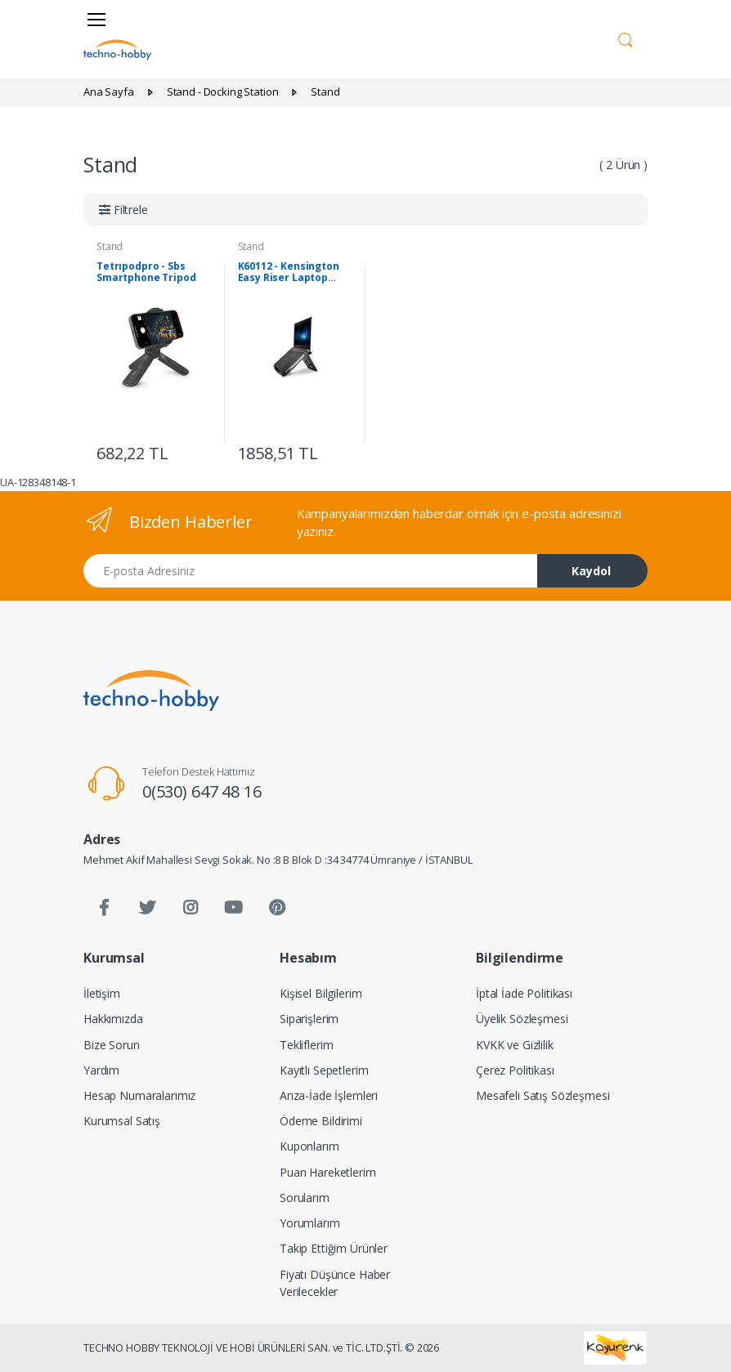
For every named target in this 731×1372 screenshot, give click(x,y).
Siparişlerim (309, 1018)
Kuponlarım (309, 1146)
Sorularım (305, 1197)
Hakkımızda (113, 1018)
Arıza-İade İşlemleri (329, 1095)
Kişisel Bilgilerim (320, 993)
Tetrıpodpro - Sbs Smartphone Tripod (146, 272)
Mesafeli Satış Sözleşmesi (542, 1095)
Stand (109, 246)
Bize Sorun (111, 1044)
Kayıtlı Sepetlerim (324, 1070)
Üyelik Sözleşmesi (522, 1018)
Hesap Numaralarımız (139, 1095)
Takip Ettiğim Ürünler (334, 1248)
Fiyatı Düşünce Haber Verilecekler (335, 1283)
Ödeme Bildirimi (321, 1120)
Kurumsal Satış (121, 1120)
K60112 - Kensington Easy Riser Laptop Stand (288, 272)
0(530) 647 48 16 (202, 791)
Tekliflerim (306, 1044)
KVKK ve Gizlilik (515, 1044)
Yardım (101, 1070)
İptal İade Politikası (524, 993)
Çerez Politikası (515, 1070)
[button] (626, 37)
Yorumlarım (310, 1223)
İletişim (101, 993)
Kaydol (591, 571)
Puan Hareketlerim (328, 1172)
